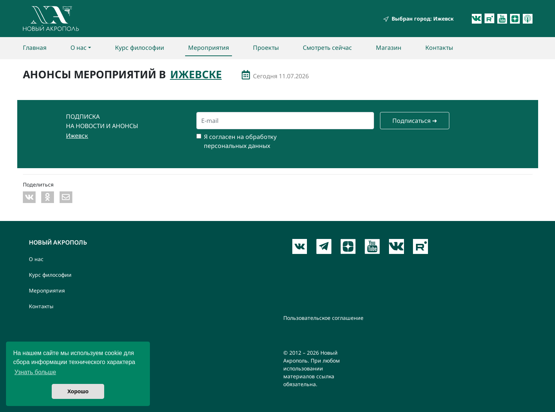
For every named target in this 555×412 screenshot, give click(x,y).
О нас (78, 47)
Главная (34, 47)
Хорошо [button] (78, 391)
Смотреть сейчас (327, 47)
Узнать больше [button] (35, 372)
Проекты (266, 47)
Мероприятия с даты (246, 75)
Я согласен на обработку (240, 137)
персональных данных (237, 146)
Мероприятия (208, 47)
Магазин (388, 47)
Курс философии (139, 47)
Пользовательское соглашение (323, 317)
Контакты (439, 47)
